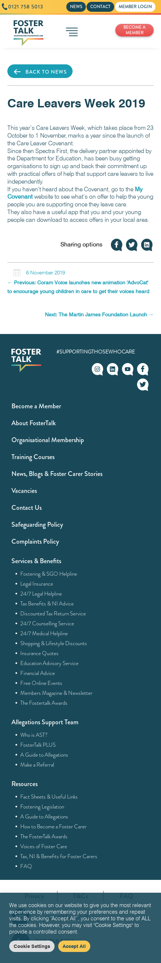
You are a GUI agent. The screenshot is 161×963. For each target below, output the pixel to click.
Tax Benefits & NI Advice (47, 604)
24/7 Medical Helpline (44, 633)
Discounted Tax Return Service (53, 614)
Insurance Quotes (40, 653)
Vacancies (24, 490)
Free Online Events (41, 683)
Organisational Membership (47, 440)
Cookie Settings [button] (32, 946)
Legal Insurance (37, 584)
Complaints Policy (35, 541)
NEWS (76, 6)
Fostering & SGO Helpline (49, 574)
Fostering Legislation (42, 807)
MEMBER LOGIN (135, 6)
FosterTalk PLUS (38, 745)
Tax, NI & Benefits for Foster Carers (59, 856)
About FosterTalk (33, 423)
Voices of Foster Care (44, 846)
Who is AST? (34, 735)
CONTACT (100, 6)
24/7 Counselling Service (47, 623)
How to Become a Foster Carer (54, 826)
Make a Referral (37, 765)
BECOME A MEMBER (134, 30)
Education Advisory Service (49, 663)
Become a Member (36, 406)
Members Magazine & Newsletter (56, 693)
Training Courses (33, 457)
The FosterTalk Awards (44, 836)
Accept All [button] (74, 946)
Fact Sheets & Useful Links (49, 797)
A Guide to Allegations (44, 755)
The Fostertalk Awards (44, 703)
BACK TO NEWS (40, 71)
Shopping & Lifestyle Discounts (54, 643)
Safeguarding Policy (37, 524)
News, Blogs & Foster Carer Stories (56, 474)
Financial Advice (38, 673)
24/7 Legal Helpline (41, 594)
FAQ (26, 866)
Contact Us (26, 507)
